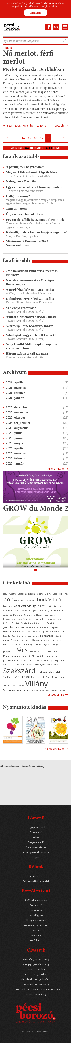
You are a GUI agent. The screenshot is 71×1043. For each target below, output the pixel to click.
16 (35, 138)
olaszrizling (50, 640)
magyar (6, 640)
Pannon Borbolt (10, 644)
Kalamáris (16, 636)
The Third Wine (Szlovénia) (36, 979)
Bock (55, 594)
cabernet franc (10, 610)
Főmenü (36, 818)
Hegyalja (54, 627)
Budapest (57, 606)
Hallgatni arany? (18, 196)
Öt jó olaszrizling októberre (25, 214)
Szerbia (6, 677)
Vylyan (63, 690)
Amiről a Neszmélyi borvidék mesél (31, 317)
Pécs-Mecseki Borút (37, 651)
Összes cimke (56, 694)
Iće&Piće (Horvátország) (36, 959)
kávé (24, 636)
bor (8, 599)
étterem (37, 619)
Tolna (48, 677)
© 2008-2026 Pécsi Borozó (35, 1031)
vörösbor (54, 690)
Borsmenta (36, 910)
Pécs (21, 649)
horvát (28, 631)
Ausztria (12, 594)
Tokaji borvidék (37, 677)
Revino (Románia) (36, 994)
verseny (20, 685)
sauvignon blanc (18, 664)
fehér (60, 619)
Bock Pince (63, 594)
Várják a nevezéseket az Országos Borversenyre (30, 282)
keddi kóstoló (33, 636)
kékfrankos (46, 635)
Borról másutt (36, 891)
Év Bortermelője (49, 619)
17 (41, 138)
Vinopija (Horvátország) (36, 964)
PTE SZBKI (21, 660)
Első (4, 138)
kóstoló (58, 636)
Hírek (36, 837)
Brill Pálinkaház (45, 606)
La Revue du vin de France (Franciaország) (36, 989)
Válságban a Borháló (21, 181)
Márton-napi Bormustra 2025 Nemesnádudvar (27, 243)
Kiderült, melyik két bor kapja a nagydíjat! (36, 232)
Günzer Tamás (43, 627)
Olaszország (37, 640)
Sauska (6, 664)
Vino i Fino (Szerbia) (36, 974)
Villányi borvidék (16, 690)
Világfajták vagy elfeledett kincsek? (31, 335)
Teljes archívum (54, 748)
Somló (36, 664)
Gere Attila (30, 627)
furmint (50, 623)
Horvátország (38, 631)
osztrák (60, 640)
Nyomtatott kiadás (36, 847)
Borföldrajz (36, 940)
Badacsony (22, 594)
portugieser (52, 656)
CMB (61, 610)
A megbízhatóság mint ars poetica (30, 289)
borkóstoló (49, 599)
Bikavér (48, 594)
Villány (36, 683)
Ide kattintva (50, 3)
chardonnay (44, 610)
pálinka (38, 644)
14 (23, 138)
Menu (65, 27)
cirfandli (54, 610)
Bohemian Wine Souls (36, 925)
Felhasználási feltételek (36, 881)
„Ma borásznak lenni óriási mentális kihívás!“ (32, 273)
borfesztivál (19, 600)
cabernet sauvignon (28, 610)
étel (30, 619)
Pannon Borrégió (26, 644)
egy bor (53, 615)
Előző (8, 138)
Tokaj (25, 677)
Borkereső (36, 832)
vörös (47, 690)
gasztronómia (13, 627)
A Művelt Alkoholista (36, 900)
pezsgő (55, 644)
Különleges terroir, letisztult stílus (30, 298)
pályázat (46, 644)
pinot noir (26, 656)
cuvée (5, 615)
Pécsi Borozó (52, 651)
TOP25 (6, 685)
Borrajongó (36, 905)
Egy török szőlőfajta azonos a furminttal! (35, 219)
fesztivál (15, 623)
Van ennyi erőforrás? (21, 308)
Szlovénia (15, 677)
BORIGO (36, 935)
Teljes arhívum (55, 469)
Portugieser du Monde (36, 852)
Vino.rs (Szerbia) (36, 969)
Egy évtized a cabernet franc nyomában (34, 187)
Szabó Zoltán (52, 664)
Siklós (29, 664)
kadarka (6, 636)
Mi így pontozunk (36, 827)
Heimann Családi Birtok (13, 631)
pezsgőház (8, 651)
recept (56, 660)
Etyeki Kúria (22, 619)
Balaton (31, 594)
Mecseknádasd (17, 640)
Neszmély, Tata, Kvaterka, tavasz (29, 326)
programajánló (9, 660)
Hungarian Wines (36, 920)
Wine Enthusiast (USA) (36, 984)
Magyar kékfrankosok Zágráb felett (31, 172)
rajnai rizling (46, 660)
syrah (42, 664)
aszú (5, 594)
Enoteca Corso (9, 619)
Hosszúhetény (52, 631)
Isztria (63, 631)
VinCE (36, 930)
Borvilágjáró (36, 915)
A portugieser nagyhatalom (25, 167)
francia (24, 623)
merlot (28, 640)
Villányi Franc (38, 690)
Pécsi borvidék (11, 656)
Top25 (36, 857)
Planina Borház (39, 656)
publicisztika (33, 660)
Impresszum (36, 876)
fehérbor (7, 623)
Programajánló (36, 842)
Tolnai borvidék (59, 677)
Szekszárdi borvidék (49, 672)
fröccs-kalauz (39, 623)
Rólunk (36, 867)
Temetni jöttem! (17, 208)
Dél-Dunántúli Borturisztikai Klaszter (26, 615)
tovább (59, 125)
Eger (46, 615)
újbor (13, 685)
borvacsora (7, 606)
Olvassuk (36, 950)
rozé (62, 660)
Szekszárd (19, 670)
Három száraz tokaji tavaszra (27, 353)
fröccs (30, 623)
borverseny (25, 605)
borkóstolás (30, 600)
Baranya (39, 594)
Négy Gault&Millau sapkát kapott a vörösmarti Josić (31, 346)
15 (29, 138)
